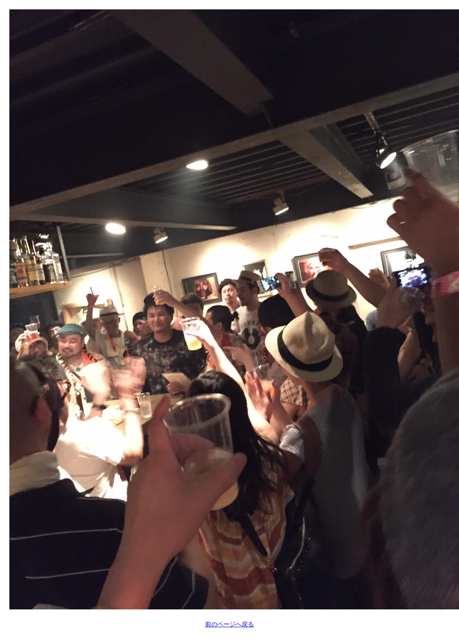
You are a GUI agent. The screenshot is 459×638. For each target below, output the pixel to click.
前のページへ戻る (229, 624)
